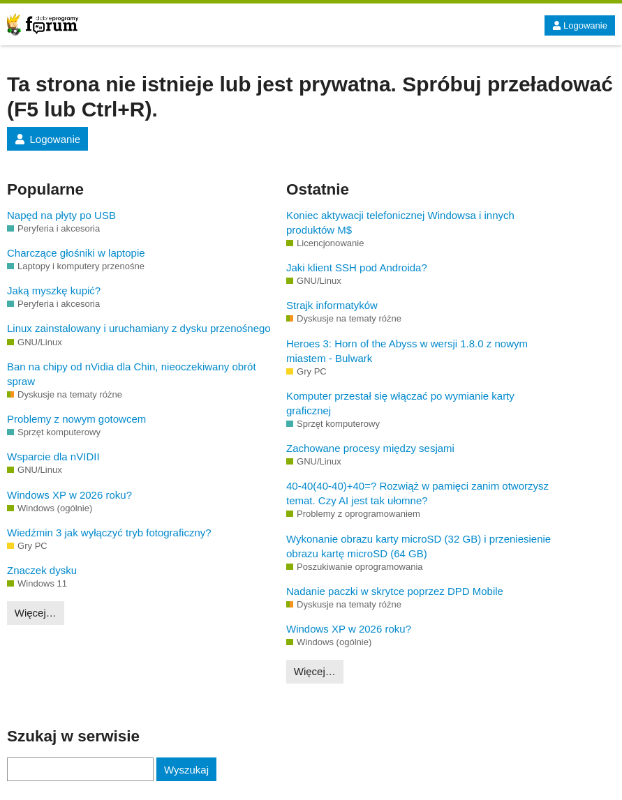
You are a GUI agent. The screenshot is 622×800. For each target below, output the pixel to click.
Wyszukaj (186, 770)
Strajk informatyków (332, 305)
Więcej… (36, 613)
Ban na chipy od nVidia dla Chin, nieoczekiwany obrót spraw (131, 374)
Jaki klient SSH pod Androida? (356, 267)
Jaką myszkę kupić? (54, 290)
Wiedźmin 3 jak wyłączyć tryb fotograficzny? (109, 532)
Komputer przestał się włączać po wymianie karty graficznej (400, 403)
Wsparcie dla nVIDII (53, 456)
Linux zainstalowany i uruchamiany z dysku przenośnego (139, 328)
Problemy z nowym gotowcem (76, 419)
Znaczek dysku (42, 570)
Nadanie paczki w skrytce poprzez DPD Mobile (394, 591)
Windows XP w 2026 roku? (69, 495)
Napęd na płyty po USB (61, 215)
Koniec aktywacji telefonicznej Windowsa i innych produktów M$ (400, 222)
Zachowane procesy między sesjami (370, 448)
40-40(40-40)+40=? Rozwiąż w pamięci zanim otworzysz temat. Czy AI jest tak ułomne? (417, 493)
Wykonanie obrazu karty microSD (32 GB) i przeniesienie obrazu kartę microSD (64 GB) (418, 546)
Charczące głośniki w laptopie (76, 253)
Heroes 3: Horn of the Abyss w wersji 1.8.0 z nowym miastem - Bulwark (407, 351)
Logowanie (579, 25)
